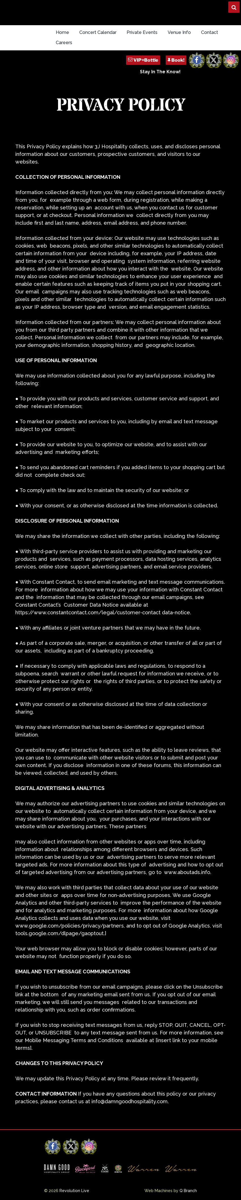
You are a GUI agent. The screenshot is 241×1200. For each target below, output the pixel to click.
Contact (209, 32)
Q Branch (188, 1190)
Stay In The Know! (160, 71)
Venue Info (179, 32)
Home (62, 32)
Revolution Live (74, 1190)
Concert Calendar (97, 32)
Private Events (142, 32)
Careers (64, 42)
